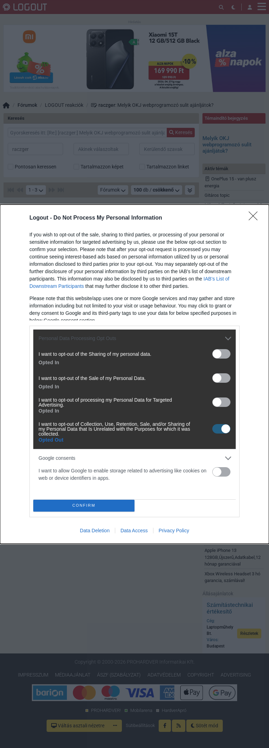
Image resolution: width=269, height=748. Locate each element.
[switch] (221, 354)
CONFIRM (84, 505)
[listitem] (134, 338)
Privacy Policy (174, 530)
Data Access (134, 530)
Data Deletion (95, 530)
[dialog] (134, 374)
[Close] (255, 218)
